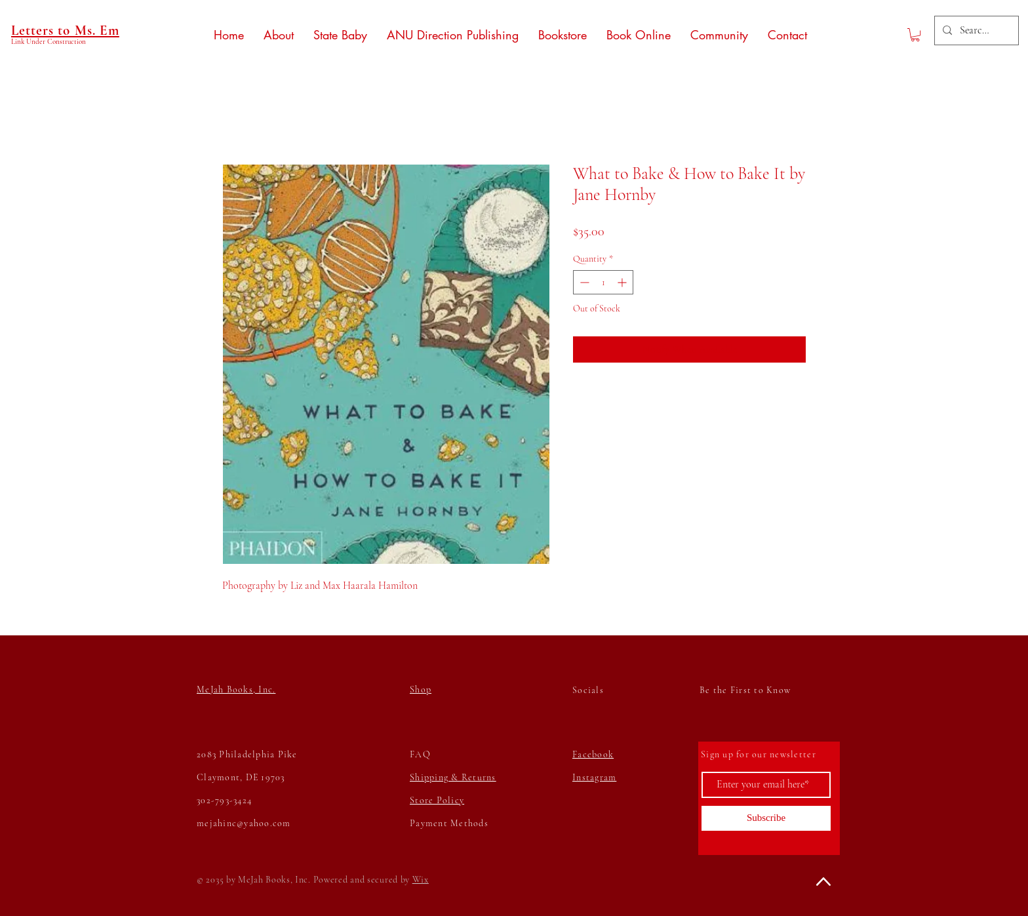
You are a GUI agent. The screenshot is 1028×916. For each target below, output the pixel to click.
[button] (915, 34)
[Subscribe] (766, 818)
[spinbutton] (603, 282)
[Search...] (975, 30)
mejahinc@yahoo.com (244, 823)
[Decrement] (583, 282)
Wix (420, 879)
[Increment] (623, 282)
